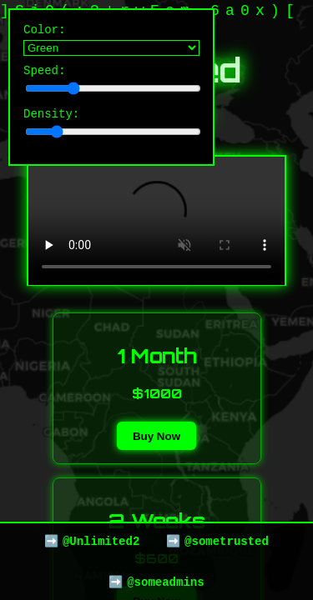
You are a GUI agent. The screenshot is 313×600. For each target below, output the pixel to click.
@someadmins (165, 581)
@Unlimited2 (101, 539)
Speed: (111, 84)
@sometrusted (226, 539)
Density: (111, 129)
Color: (111, 40)
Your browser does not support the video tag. (156, 221)
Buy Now (156, 436)
